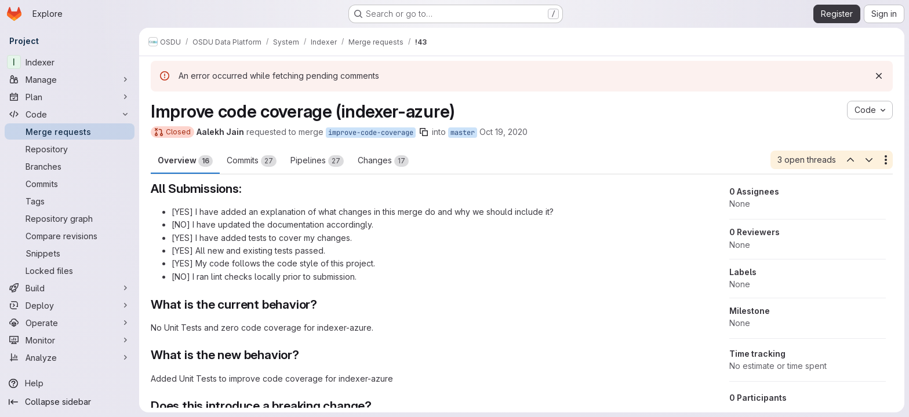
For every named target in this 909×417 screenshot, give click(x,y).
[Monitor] (69, 340)
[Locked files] (69, 270)
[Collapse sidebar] (69, 402)
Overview (185, 161)
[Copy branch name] (424, 132)
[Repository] (69, 149)
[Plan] (69, 97)
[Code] (69, 114)
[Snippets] (69, 253)
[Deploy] (69, 305)
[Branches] (69, 166)
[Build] (69, 288)
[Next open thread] (869, 160)
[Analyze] (69, 357)
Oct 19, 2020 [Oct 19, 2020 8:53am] (503, 132)
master (462, 132)
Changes (383, 161)
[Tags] (69, 201)
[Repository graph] (69, 218)
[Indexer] (69, 62)
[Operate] (69, 322)
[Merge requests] (69, 131)
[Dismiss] (879, 76)
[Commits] (69, 183)
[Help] (69, 383)
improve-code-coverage (370, 132)
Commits (252, 161)
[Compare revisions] (69, 236)
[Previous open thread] (850, 160)
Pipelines (317, 161)
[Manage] (69, 79)
